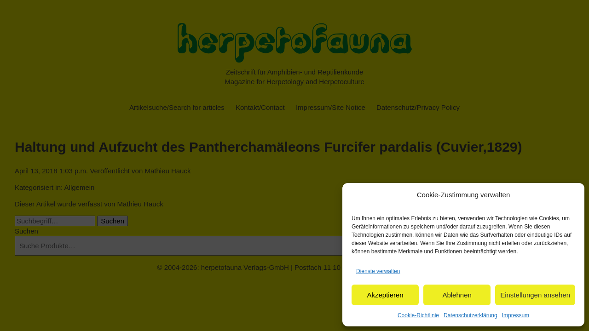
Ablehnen (456, 295)
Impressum (515, 315)
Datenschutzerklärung (470, 315)
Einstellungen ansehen (535, 295)
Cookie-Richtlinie (418, 315)
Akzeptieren (385, 295)
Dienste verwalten (378, 271)
